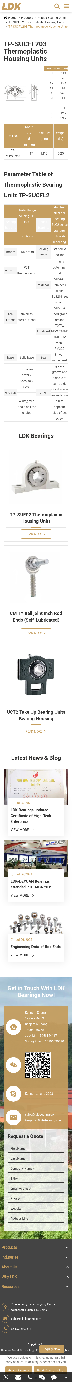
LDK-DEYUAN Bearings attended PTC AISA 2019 (31, 884)
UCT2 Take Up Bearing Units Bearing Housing (36, 715)
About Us (9, 1267)
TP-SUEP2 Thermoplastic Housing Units (36, 518)
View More (23, 830)
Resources (10, 1286)
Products (27, 18)
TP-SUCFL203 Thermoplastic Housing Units (38, 26)
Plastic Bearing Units (52, 18)
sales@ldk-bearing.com (21, 1319)
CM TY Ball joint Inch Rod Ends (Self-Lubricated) (36, 617)
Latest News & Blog (36, 757)
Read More (36, 534)
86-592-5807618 (16, 1329)
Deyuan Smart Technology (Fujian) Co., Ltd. (28, 1350)
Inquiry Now (52, 1349)
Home (12, 18)
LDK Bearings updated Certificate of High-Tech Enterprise (31, 816)
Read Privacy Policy (50, 1370)
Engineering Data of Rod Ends (36, 946)
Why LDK (9, 1277)
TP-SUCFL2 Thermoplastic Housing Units (36, 22)
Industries (10, 1257)
